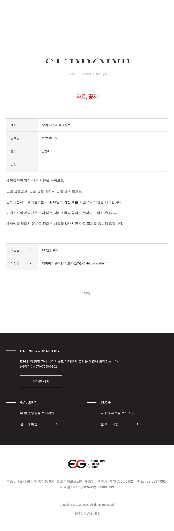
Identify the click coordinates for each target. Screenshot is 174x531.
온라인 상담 (41, 381)
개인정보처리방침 (87, 513)
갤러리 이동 (29, 424)
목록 (87, 293)
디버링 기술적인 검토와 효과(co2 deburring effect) (74, 263)
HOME (71, 78)
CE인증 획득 (50, 250)
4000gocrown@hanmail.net (93, 487)
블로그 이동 (109, 424)
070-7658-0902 (46, 366)
